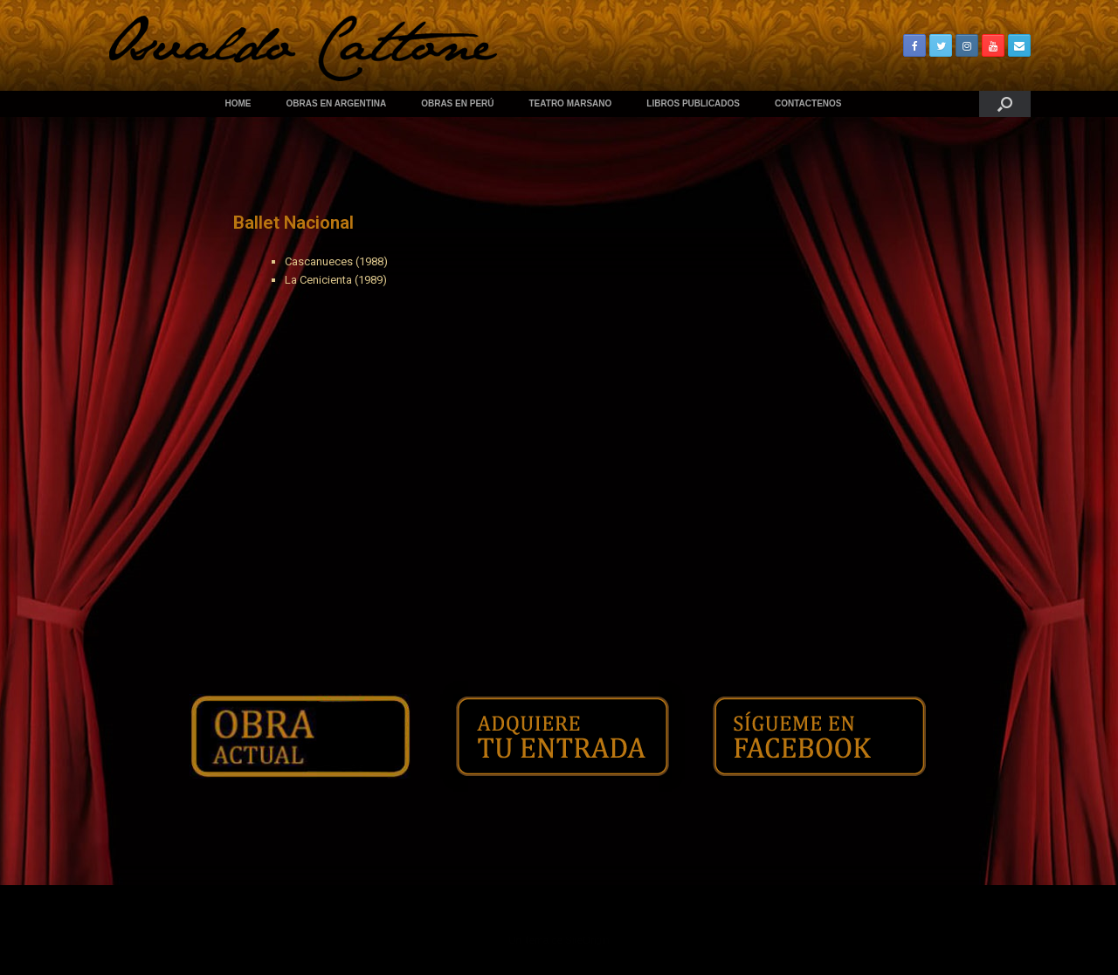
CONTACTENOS (808, 103)
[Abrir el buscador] (1005, 104)
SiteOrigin (587, 940)
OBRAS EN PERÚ (457, 103)
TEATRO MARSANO (570, 103)
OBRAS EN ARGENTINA (336, 103)
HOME (238, 103)
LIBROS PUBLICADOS (693, 103)
